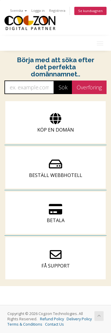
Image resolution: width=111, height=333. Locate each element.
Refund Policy (52, 318)
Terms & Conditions (24, 324)
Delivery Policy (79, 318)
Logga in (38, 10)
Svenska (18, 10)
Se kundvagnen (90, 11)
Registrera (57, 10)
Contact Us (54, 324)
